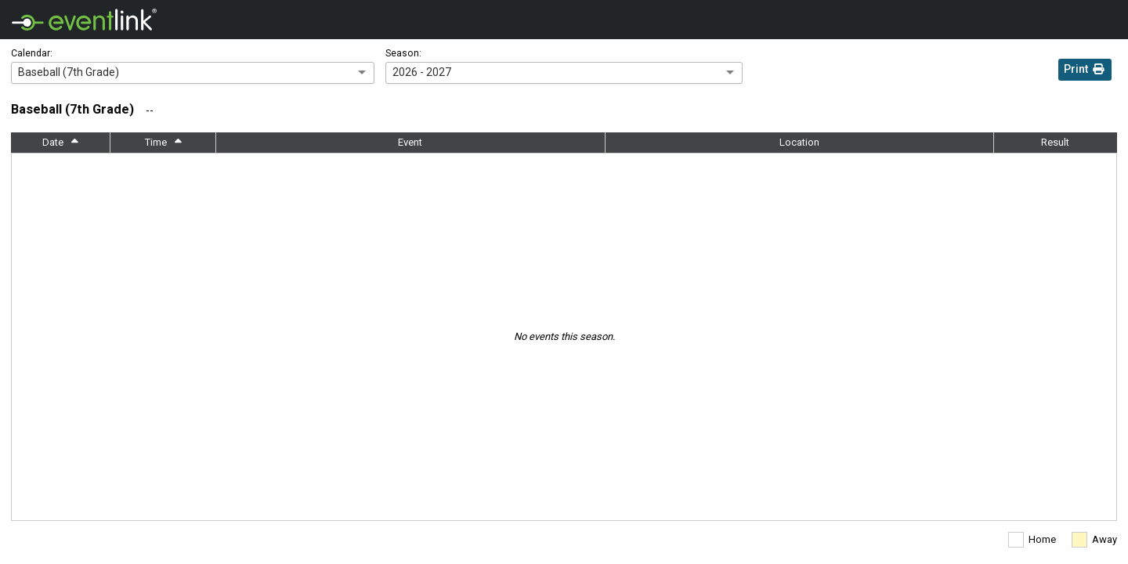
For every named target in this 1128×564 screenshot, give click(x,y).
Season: (403, 53)
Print (1085, 71)
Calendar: (31, 53)
